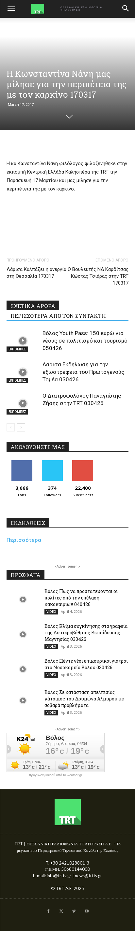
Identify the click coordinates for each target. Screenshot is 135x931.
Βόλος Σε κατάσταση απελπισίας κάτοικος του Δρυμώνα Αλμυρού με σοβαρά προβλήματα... (84, 698)
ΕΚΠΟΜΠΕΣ (17, 349)
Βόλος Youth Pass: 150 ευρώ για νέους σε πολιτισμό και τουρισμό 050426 (84, 340)
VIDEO (51, 611)
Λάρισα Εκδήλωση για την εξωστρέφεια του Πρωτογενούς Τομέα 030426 (83, 372)
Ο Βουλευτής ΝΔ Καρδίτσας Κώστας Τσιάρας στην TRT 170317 (98, 276)
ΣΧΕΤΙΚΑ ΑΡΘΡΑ (32, 306)
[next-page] (21, 427)
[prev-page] (11, 427)
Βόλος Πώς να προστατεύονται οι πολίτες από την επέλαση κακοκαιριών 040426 (81, 597)
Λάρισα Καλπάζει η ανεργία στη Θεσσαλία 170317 (36, 272)
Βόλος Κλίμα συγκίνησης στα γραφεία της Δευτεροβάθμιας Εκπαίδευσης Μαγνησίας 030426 (85, 632)
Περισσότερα (24, 539)
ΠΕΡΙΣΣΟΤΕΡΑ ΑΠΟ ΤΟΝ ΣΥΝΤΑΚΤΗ (58, 315)
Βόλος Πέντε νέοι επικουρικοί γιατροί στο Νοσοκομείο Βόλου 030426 (86, 664)
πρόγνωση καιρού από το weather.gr (55, 775)
